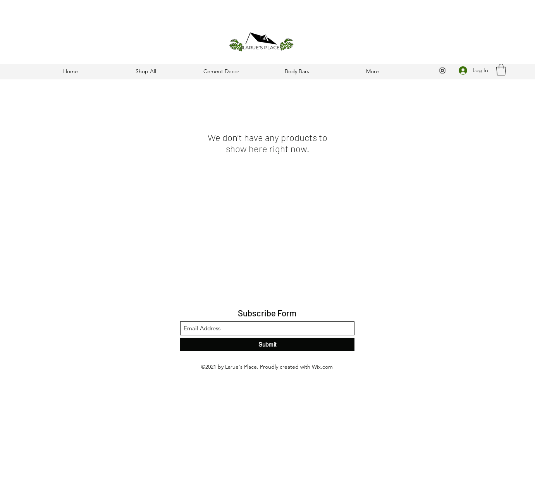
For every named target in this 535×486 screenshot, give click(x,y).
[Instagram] (442, 70)
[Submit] (267, 344)
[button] (501, 70)
